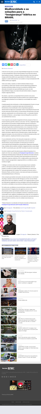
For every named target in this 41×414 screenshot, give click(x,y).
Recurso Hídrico (12, 241)
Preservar (4, 241)
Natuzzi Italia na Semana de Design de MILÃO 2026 (7, 257)
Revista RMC (15, 20)
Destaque (34, 238)
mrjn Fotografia (24, 207)
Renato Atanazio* (8, 68)
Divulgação (9, 207)
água (11, 238)
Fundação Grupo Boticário (13, 211)
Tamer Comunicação (26, 211)
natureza (27, 239)
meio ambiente (20, 239)
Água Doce (16, 238)
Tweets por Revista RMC (7, 394)
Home (12, 402)
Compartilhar (24, 65)
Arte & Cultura (26, 402)
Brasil (29, 238)
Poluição (32, 239)
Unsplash (32, 207)
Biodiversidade (23, 238)
